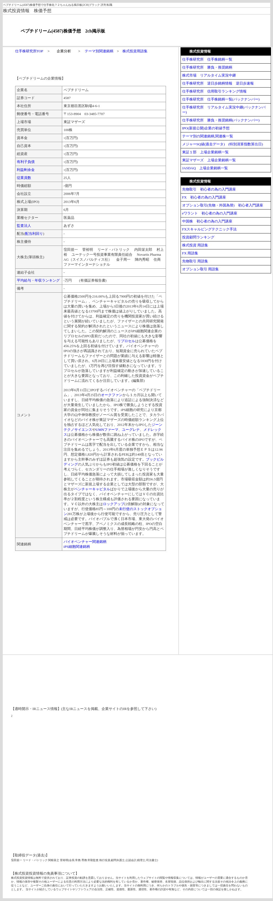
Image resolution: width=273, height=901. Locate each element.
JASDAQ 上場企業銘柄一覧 (205, 168)
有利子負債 (26, 162)
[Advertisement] (61, 599)
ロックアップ (113, 504)
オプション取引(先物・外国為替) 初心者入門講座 (222, 205)
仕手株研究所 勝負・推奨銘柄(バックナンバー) (221, 120)
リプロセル (126, 341)
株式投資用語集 (135, 51)
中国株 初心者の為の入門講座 (207, 221)
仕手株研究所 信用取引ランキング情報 (214, 91)
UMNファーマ (107, 430)
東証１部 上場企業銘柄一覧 (205, 152)
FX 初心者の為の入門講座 (204, 197)
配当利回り (34, 234)
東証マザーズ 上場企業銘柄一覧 (209, 160)
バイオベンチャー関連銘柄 (85, 542)
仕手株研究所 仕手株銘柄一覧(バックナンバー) (221, 99)
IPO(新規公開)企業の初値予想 (206, 128)
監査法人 (24, 226)
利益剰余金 (26, 170)
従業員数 (24, 178)
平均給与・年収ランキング (38, 280)
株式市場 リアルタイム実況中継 (209, 75)
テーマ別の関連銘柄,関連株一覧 (207, 136)
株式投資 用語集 (195, 245)
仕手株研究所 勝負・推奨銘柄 (207, 67)
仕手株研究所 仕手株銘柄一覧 (207, 59)
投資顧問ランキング (198, 237)
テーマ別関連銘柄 (99, 51)
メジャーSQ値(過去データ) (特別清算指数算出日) (222, 144)
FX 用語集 (190, 253)
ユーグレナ (131, 430)
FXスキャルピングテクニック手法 (209, 229)
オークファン (111, 395)
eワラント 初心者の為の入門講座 (209, 213)
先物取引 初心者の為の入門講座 (209, 189)
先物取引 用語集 (195, 261)
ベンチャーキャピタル (92, 489)
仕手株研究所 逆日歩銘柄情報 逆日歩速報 (218, 83)
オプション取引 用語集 (200, 269)
